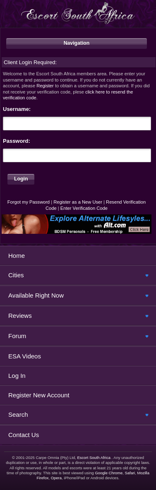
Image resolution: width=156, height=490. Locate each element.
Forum (17, 335)
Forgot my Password (28, 201)
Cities (16, 275)
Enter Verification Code (84, 208)
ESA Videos (24, 356)
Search (18, 414)
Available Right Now (36, 295)
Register (45, 85)
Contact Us (23, 434)
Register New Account (39, 395)
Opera (56, 478)
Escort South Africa (93, 457)
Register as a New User (77, 201)
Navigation (77, 43)
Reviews (20, 315)
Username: (17, 109)
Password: (16, 141)
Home (16, 255)
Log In (17, 375)
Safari (130, 473)
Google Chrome (108, 473)
